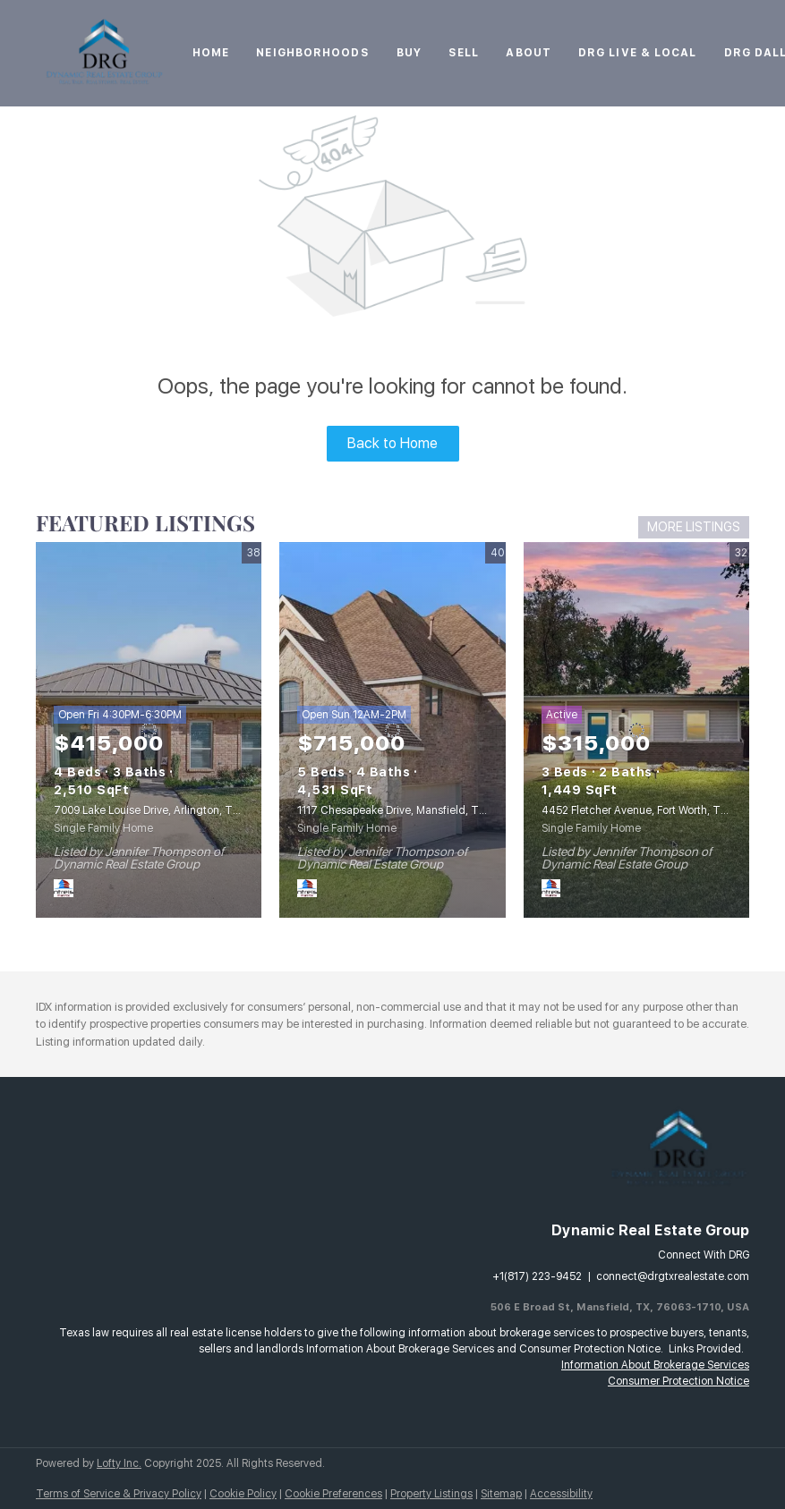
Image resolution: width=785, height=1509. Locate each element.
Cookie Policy (243, 1494)
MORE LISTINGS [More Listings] (693, 527)
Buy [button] (409, 53)
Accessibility (561, 1494)
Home (210, 53)
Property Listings (431, 1494)
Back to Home (392, 443)
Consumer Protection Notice (678, 1381)
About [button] (528, 53)
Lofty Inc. (119, 1463)
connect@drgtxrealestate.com (672, 1276)
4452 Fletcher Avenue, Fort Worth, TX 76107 (652, 810)
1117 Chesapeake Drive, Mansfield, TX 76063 (409, 810)
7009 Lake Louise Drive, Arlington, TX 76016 (163, 810)
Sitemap (501, 1494)
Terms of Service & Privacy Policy (118, 1494)
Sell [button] (463, 53)
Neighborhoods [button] (312, 53)
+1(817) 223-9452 (537, 1276)
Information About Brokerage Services (655, 1365)
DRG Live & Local (637, 53)
